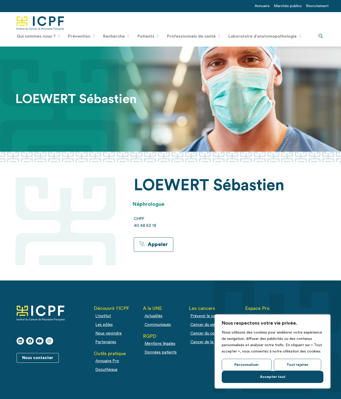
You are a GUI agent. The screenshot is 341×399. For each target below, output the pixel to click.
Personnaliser (246, 365)
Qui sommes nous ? (38, 36)
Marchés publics (288, 6)
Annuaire (262, 6)
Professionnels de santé (193, 36)
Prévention (81, 36)
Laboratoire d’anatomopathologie (264, 36)
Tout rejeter (297, 365)
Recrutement (317, 6)
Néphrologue (148, 204)
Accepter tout (272, 377)
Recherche (116, 36)
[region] (272, 351)
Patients (148, 36)
